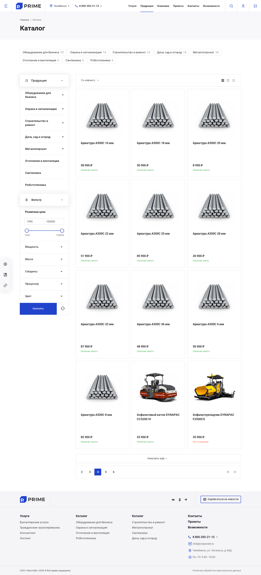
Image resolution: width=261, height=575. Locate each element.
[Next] (235, 472)
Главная (24, 19)
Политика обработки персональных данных (217, 570)
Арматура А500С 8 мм (96, 414)
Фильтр (44, 200)
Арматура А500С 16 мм (97, 143)
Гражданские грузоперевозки (40, 527)
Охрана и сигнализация (88, 52)
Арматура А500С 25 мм (153, 233)
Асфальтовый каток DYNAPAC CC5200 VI (158, 417)
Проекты (178, 5)
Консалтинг (28, 533)
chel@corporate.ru (203, 543)
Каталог (81, 516)
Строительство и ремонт (131, 52)
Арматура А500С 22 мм (97, 233)
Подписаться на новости (220, 499)
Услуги (132, 5)
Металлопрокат (206, 52)
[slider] (27, 231)
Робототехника (101, 60)
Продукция (146, 5)
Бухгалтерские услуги (34, 522)
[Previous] (228, 472)
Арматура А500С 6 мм (208, 324)
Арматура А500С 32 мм (97, 324)
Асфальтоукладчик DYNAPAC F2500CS (213, 417)
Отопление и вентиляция (41, 60)
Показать (38, 309)
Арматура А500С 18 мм (153, 143)
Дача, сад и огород (171, 52)
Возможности (211, 5)
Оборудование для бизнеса (43, 52)
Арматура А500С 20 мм (209, 143)
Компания (163, 5)
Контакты (193, 5)
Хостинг (25, 538)
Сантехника (75, 60)
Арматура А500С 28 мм (209, 233)
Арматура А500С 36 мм (153, 324)
